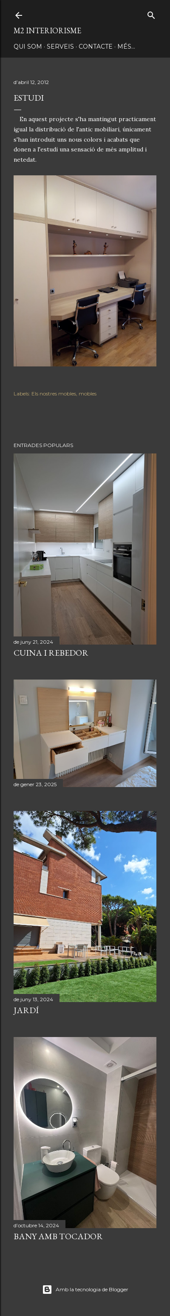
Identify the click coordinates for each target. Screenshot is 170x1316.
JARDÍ (26, 1010)
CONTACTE (96, 46)
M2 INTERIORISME (47, 30)
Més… (126, 46)
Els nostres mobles (53, 393)
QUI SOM (28, 46)
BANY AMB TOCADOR (58, 1236)
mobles (87, 393)
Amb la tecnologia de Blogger (85, 1289)
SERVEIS (60, 46)
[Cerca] (151, 13)
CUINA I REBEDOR (51, 652)
